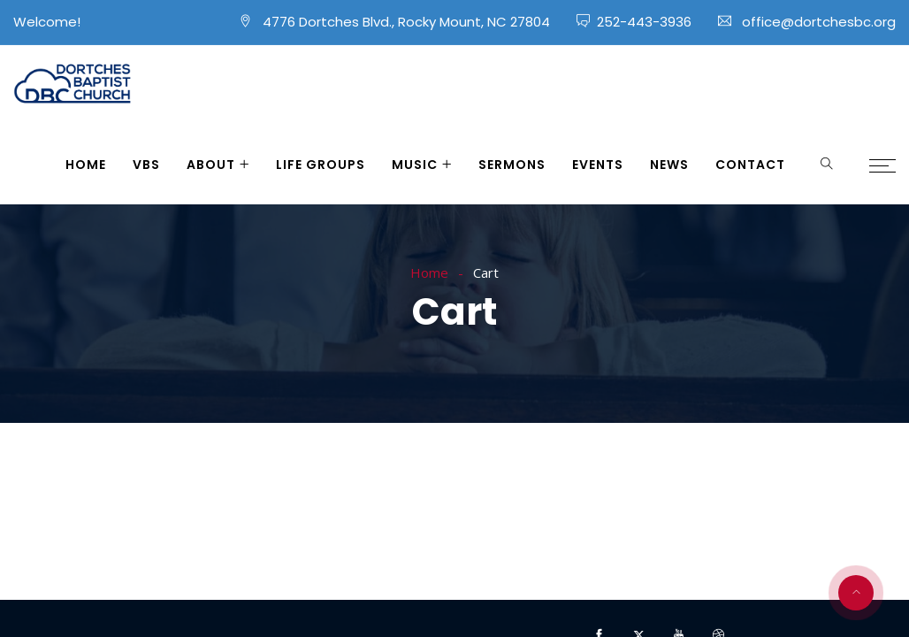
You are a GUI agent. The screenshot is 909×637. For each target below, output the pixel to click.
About (211, 164)
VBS (146, 164)
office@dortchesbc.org (819, 21)
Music (415, 164)
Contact (750, 164)
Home (85, 164)
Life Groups (320, 164)
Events (597, 164)
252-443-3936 (644, 21)
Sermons (512, 164)
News (669, 164)
